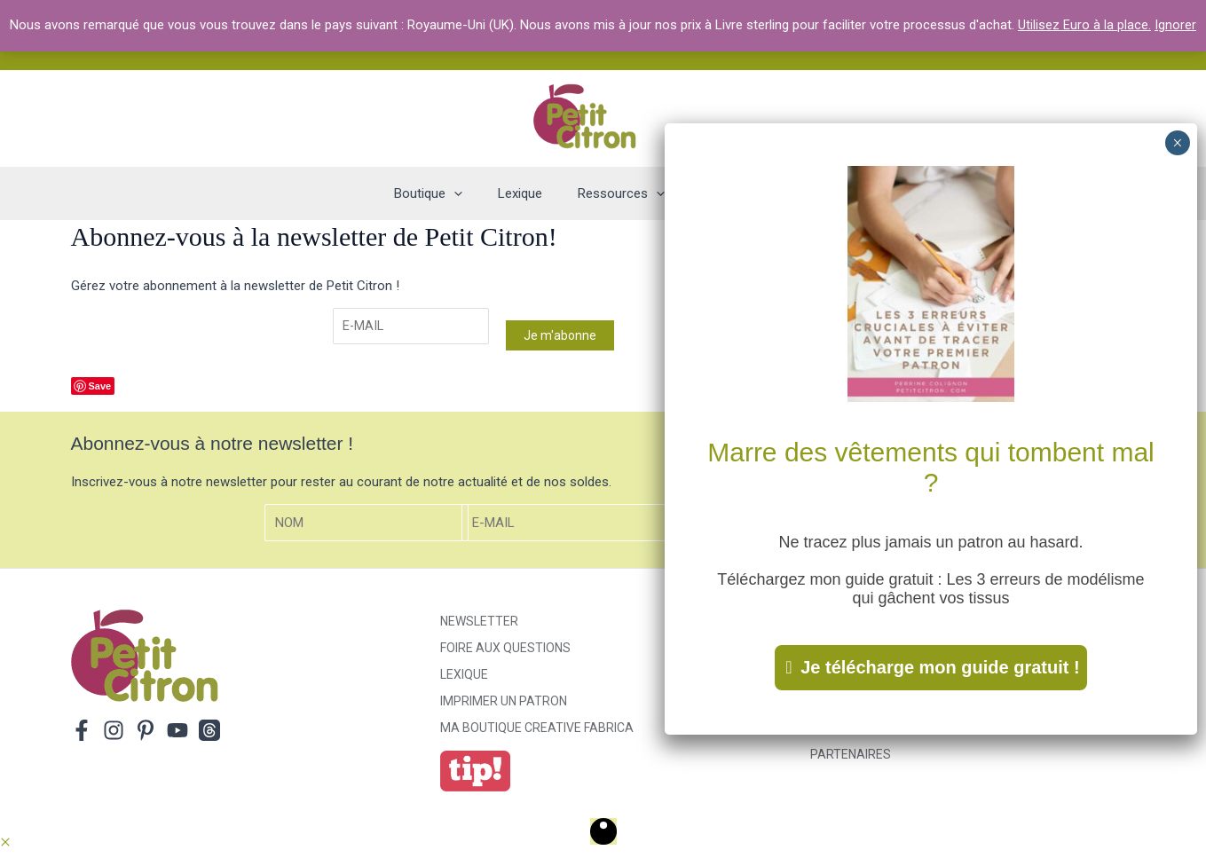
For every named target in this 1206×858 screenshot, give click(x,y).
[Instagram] (113, 732)
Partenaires (850, 756)
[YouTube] (177, 732)
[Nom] (366, 525)
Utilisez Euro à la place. (1084, 25)
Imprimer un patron (503, 703)
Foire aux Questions (505, 649)
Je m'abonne (561, 336)
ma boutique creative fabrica (537, 729)
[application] (471, 193)
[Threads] (209, 732)
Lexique (464, 676)
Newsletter (479, 623)
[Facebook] (81, 732)
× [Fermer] (1177, 143)
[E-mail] (412, 327)
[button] (5, 845)
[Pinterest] (145, 732)
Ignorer (1175, 25)
